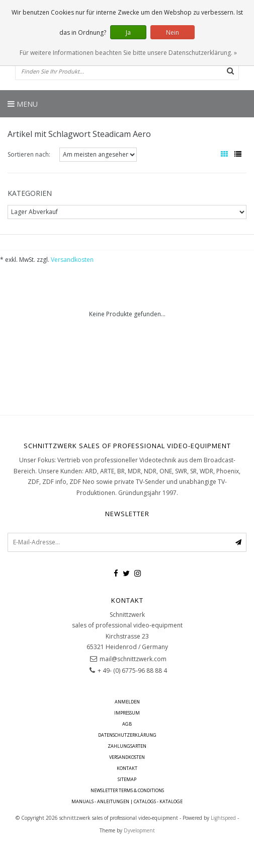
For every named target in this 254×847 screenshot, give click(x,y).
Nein (172, 32)
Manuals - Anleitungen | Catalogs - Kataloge (127, 801)
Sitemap (127, 779)
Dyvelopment (139, 830)
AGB (127, 724)
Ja (128, 32)
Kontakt (127, 768)
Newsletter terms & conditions (127, 790)
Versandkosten (72, 259)
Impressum (127, 713)
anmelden (127, 701)
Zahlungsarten (127, 746)
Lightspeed (223, 817)
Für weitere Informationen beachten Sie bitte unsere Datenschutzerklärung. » (128, 52)
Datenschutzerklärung (127, 735)
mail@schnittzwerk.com (133, 659)
